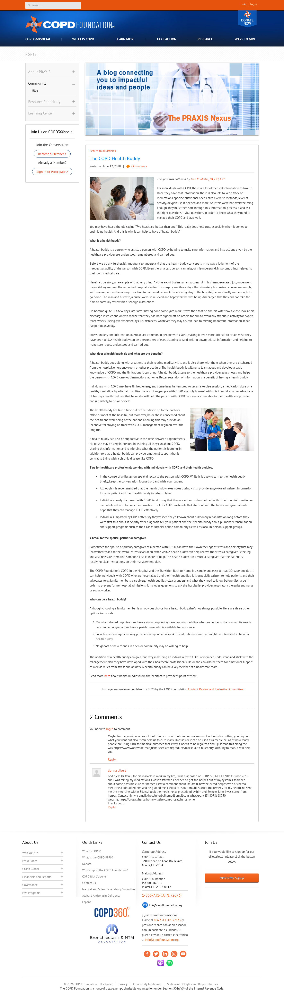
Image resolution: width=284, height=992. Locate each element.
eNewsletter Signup (232, 878)
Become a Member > (52, 154)
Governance (30, 885)
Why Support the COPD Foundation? (105, 870)
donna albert (117, 770)
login (109, 729)
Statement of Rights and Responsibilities (192, 984)
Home (29, 54)
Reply (112, 759)
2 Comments (136, 166)
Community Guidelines (147, 984)
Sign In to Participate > (52, 172)
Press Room (29, 861)
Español (87, 902)
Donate (247, 18)
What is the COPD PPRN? (97, 857)
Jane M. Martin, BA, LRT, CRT (208, 179)
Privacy (122, 984)
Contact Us (89, 883)
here (107, 676)
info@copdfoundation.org (162, 940)
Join (244, 4)
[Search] (53, 5)
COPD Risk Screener (94, 876)
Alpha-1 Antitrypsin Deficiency (101, 895)
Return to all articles (103, 151)
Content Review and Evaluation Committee (215, 689)
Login (253, 4)
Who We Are (30, 853)
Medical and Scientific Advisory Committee (108, 889)
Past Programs (31, 893)
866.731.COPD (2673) (167, 920)
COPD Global (30, 869)
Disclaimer (106, 984)
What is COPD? (91, 851)
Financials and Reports (36, 877)
